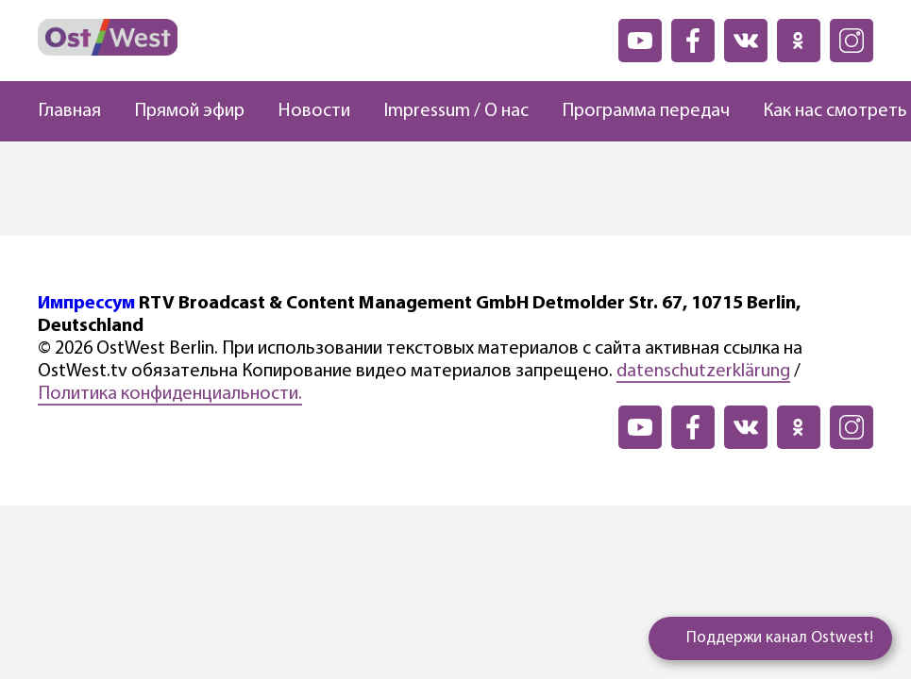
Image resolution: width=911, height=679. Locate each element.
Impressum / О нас (456, 111)
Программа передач (646, 111)
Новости (314, 111)
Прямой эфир (189, 111)
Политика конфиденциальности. (170, 394)
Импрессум (86, 303)
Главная (69, 111)
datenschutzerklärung (703, 371)
